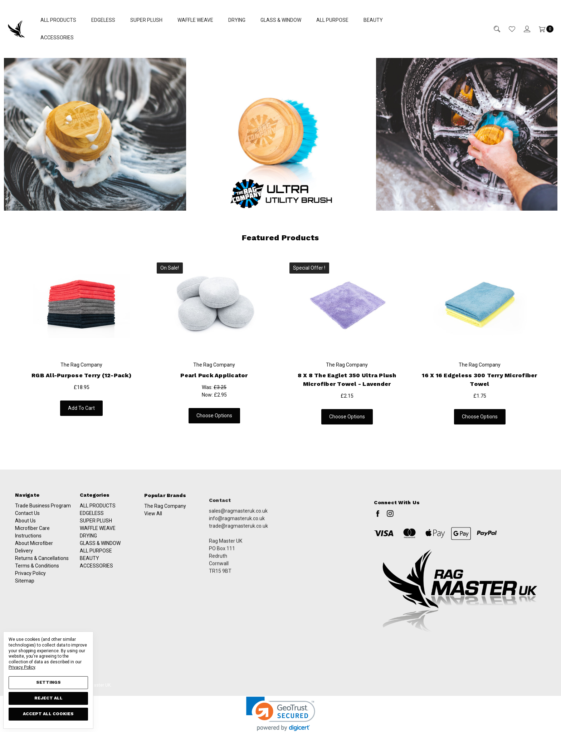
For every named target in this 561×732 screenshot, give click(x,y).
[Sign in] (522, 29)
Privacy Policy (30, 580)
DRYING (236, 20)
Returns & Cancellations (42, 565)
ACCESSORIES (57, 37)
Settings (48, 682)
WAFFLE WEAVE (195, 20)
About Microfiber (34, 550)
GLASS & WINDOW (280, 20)
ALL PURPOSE (332, 20)
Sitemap (24, 587)
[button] (280, 134)
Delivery (24, 557)
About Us (25, 527)
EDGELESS (103, 20)
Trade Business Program (43, 512)
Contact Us (27, 520)
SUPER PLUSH (146, 20)
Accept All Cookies (48, 713)
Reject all (48, 698)
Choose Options (207, 415)
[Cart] (541, 29)
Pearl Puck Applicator (207, 375)
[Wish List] (507, 29)
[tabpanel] (81, 340)
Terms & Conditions (37, 572)
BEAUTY (373, 20)
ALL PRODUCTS (58, 20)
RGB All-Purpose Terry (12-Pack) (79, 375)
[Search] (492, 29)
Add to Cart (78, 408)
